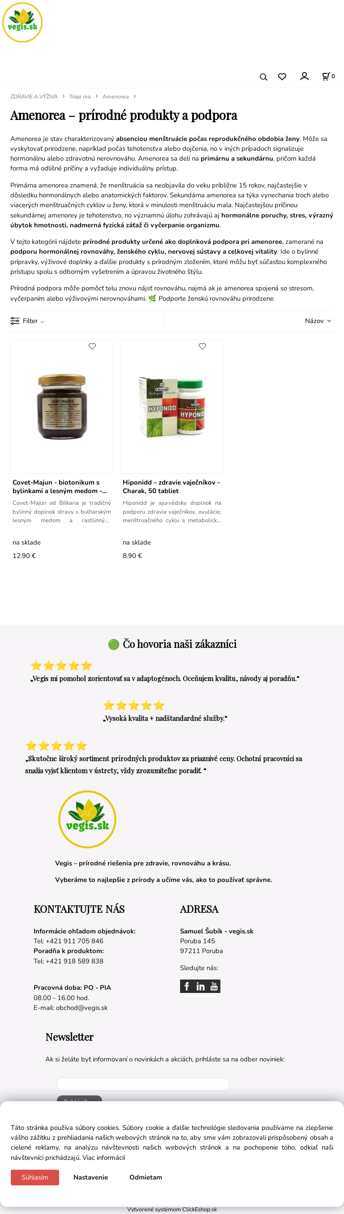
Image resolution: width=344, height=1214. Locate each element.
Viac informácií (103, 1157)
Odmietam (145, 1177)
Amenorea (116, 96)
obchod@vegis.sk (82, 1007)
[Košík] (328, 76)
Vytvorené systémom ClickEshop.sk (172, 1209)
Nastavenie (90, 1177)
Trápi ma (80, 96)
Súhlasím (35, 1177)
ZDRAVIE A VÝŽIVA (34, 96)
